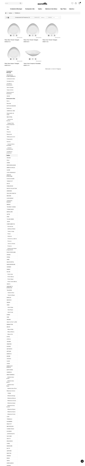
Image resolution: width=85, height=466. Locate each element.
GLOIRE (7, 102)
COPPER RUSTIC (10, 355)
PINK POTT (8, 345)
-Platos (8, 163)
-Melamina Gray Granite (11, 328)
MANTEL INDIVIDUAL (10, 407)
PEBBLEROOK (9, 117)
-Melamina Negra (10, 331)
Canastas (8, 402)
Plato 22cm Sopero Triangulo (31, 63)
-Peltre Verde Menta (11, 211)
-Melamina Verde (10, 336)
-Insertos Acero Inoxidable (12, 80)
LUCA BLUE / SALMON (11, 131)
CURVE (7, 292)
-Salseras (8, 166)
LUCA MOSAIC (9, 129)
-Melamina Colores (10, 323)
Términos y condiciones (29, 451)
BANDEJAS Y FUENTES (11, 294)
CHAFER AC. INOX (10, 51)
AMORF (7, 231)
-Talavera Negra (10, 223)
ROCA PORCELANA (10, 182)
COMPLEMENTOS (10, 153)
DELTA (7, 114)
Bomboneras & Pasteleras (12, 34)
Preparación (8, 75)
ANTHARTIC (8, 277)
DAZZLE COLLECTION (11, 119)
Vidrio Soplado (9, 29)
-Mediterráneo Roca (11, 311)
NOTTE (7, 370)
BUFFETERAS (9, 297)
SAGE (7, 146)
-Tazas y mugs (9, 161)
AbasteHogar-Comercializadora (62, 458)
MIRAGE (7, 134)
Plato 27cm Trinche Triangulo (50, 40)
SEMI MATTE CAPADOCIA (12, 216)
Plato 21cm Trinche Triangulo (69, 40)
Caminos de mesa (10, 411)
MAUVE (7, 255)
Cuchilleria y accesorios (11, 85)
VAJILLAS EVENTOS (10, 124)
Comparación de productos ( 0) (42, 17)
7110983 (57, 454)
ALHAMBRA (8, 343)
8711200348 (58, 455)
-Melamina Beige (10, 319)
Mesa (7, 63)
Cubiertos (8, 421)
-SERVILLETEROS (10, 158)
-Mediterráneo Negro (11, 309)
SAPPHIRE (8, 372)
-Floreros (8, 171)
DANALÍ (7, 199)
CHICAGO (8, 287)
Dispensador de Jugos (11, 53)
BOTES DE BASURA (10, 46)
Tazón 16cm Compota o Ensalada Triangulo (54, 63)
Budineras (8, 48)
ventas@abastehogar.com (61, 457)
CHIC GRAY (8, 358)
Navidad (7, 414)
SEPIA (7, 382)
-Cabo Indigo (9, 235)
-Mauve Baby (9, 257)
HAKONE (8, 248)
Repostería (8, 70)
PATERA (8, 90)
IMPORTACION (9, 348)
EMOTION (8, 375)
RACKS (7, 36)
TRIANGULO (17, 13)
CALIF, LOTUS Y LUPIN (11, 250)
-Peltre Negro (9, 209)
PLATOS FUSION (9, 109)
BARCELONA (9, 141)
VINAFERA (8, 272)
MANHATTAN (9, 253)
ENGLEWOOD (9, 363)
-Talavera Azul (9, 221)
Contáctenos (41, 453)
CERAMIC (8, 196)
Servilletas (8, 404)
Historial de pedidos (43, 451)
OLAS (7, 338)
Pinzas (7, 424)
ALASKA (8, 275)
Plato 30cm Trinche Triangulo (31, 40)
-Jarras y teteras (10, 173)
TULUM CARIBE (9, 149)
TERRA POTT (9, 112)
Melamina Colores (10, 314)
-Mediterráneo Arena (11, 304)
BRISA (7, 380)
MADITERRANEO (9, 301)
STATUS (8, 267)
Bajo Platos (63, 9)
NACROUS (8, 228)
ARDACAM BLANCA (10, 97)
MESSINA (8, 127)
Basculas (8, 43)
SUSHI (7, 151)
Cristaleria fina (9, 24)
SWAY (7, 189)
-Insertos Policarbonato (11, 83)
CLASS (7, 289)
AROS (7, 399)
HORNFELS (8, 299)
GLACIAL (8, 387)
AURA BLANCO (9, 385)
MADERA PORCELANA (11, 107)
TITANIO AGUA (9, 139)
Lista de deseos (42, 452)
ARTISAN (8, 279)
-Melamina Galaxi (10, 326)
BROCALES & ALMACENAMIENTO (13, 19)
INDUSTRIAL (8, 56)
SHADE (7, 95)
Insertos (8, 78)
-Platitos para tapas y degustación (11, 179)
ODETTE (8, 360)
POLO (7, 92)
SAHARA (8, 392)
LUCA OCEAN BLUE (10, 105)
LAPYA (7, 144)
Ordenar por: (56, 17)
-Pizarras (8, 175)
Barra (7, 41)
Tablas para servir (10, 73)
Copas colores (9, 31)
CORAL (7, 365)
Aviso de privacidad (28, 450)
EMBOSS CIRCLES (10, 100)
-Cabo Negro (9, 238)
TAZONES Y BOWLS (10, 136)
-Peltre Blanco (9, 206)
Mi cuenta (41, 450)
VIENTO (7, 213)
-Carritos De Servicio (11, 58)
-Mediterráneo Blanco (11, 306)
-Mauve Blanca (9, 260)
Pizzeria (8, 68)
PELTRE (7, 201)
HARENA (8, 377)
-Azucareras (9, 156)
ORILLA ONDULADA (10, 394)
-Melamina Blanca (10, 321)
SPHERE (8, 184)
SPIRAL (7, 187)
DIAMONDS (8, 122)
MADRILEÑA (8, 367)
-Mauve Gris (9, 262)
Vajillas (10, 13)
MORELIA (8, 226)
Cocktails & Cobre (10, 21)
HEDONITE (8, 389)
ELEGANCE (8, 353)
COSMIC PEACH (9, 350)
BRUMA (7, 284)
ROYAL (7, 265)
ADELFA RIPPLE (9, 191)
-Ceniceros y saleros (11, 168)
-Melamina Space (10, 333)
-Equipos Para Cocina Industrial (13, 61)
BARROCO (8, 282)
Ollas (7, 65)
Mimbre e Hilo (9, 409)
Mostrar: (69, 17)
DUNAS (7, 243)
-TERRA (8, 316)
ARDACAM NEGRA (10, 194)
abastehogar (58, 459)
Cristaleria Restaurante (11, 26)
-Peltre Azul (9, 204)
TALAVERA (8, 218)
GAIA (7, 245)
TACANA (8, 270)
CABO (7, 233)
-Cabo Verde (9, 240)
